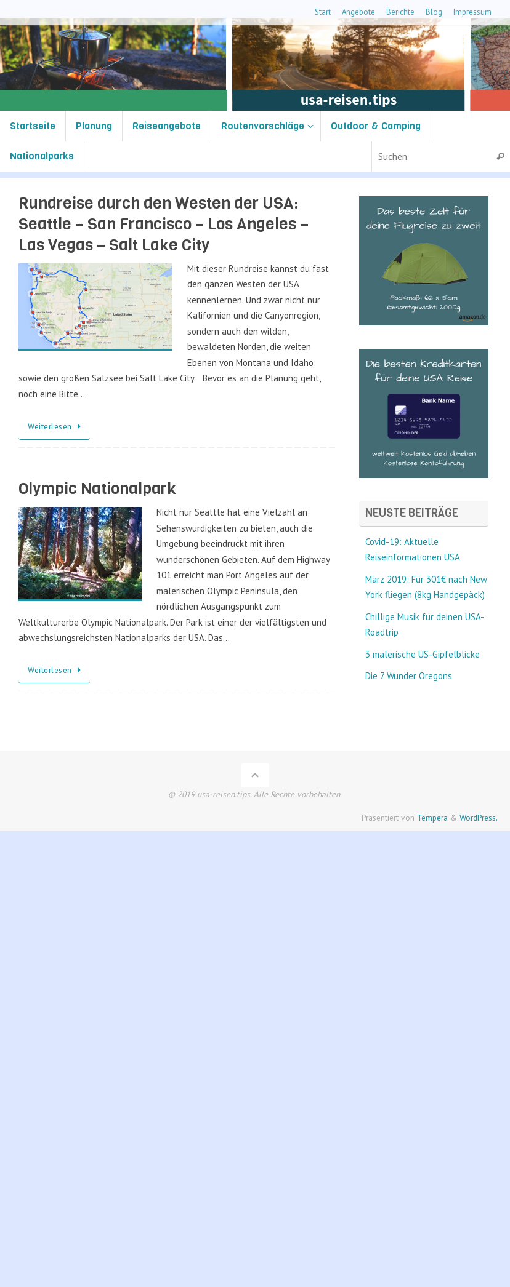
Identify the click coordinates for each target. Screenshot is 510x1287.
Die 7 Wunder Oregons (408, 676)
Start (323, 12)
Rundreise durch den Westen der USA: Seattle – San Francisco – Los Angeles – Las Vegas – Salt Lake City (163, 224)
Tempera (432, 817)
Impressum (472, 12)
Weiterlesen (56, 426)
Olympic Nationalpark (97, 489)
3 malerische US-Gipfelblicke (422, 654)
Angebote (358, 12)
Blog (434, 12)
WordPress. (478, 817)
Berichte (400, 12)
